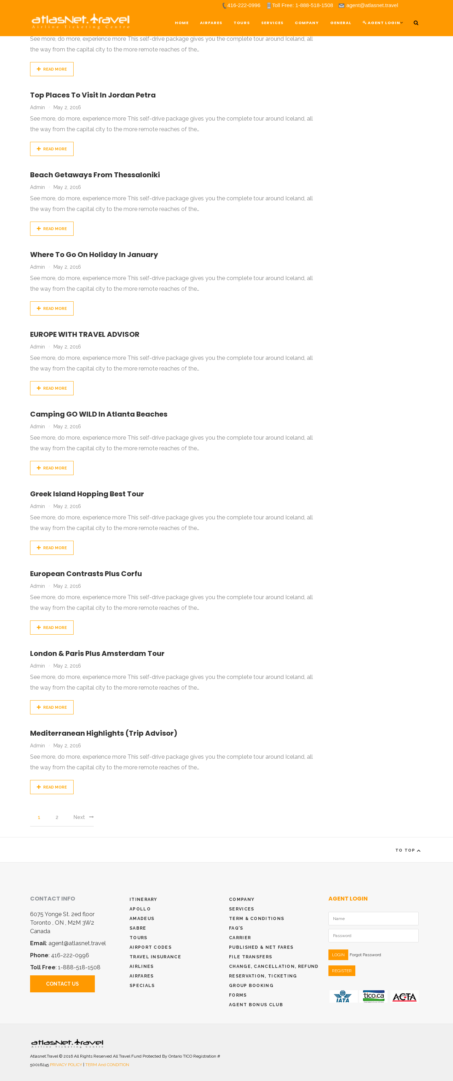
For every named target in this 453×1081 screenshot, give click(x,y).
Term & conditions (256, 918)
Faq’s (236, 928)
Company (307, 23)
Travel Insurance (155, 956)
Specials (142, 985)
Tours (139, 937)
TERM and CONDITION (107, 1064)
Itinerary (143, 899)
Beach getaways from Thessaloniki (95, 175)
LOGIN (338, 954)
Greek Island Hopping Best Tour (87, 494)
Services (272, 23)
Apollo (140, 909)
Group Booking (251, 985)
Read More (52, 69)
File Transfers (250, 956)
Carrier (240, 937)
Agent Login (381, 23)
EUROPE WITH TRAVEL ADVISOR (84, 334)
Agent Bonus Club (256, 1004)
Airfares (211, 23)
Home (182, 23)
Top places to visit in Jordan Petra (93, 95)
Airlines (142, 966)
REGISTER (342, 970)
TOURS (242, 23)
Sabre (138, 928)
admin (37, 107)
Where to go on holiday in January (94, 255)
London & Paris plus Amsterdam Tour (97, 653)
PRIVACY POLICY (66, 1064)
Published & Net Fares (261, 947)
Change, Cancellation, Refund (274, 966)
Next (84, 817)
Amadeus (142, 918)
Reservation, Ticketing (263, 976)
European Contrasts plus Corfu (86, 574)
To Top (409, 850)
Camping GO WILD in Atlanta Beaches (98, 414)
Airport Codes (151, 947)
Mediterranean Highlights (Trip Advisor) (103, 733)
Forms (238, 995)
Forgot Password (365, 954)
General (340, 23)
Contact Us (62, 984)
